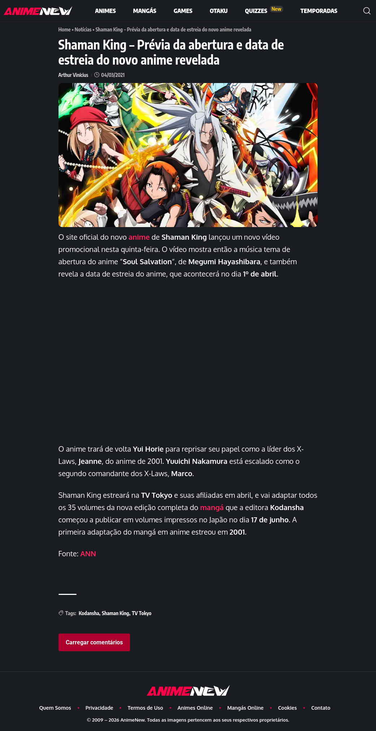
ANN (88, 553)
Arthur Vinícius (73, 75)
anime (139, 237)
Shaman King (115, 613)
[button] (367, 11)
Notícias (83, 29)
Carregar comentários (94, 642)
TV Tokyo (141, 613)
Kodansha (89, 613)
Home (65, 29)
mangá (212, 507)
